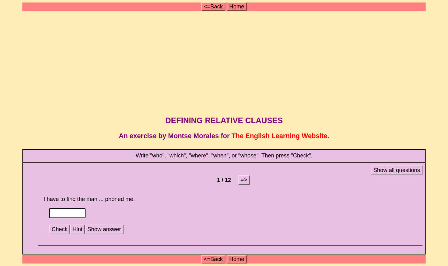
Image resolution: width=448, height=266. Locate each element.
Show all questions (396, 170)
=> (244, 180)
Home (236, 6)
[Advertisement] (224, 61)
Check (60, 229)
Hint (77, 229)
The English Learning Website (279, 136)
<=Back (213, 6)
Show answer (104, 229)
